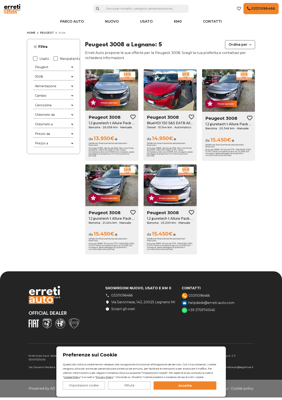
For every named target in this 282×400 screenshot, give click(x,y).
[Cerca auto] (146, 12)
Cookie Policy (72, 377)
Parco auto (72, 28)
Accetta (185, 385)
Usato (146, 28)
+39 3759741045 (198, 316)
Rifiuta (129, 385)
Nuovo (112, 28)
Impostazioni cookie (84, 385)
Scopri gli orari (120, 315)
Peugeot (47, 39)
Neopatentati (68, 65)
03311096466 (261, 12)
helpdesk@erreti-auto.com (208, 309)
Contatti (212, 28)
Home (31, 39)
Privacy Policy (104, 377)
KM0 (178, 28)
